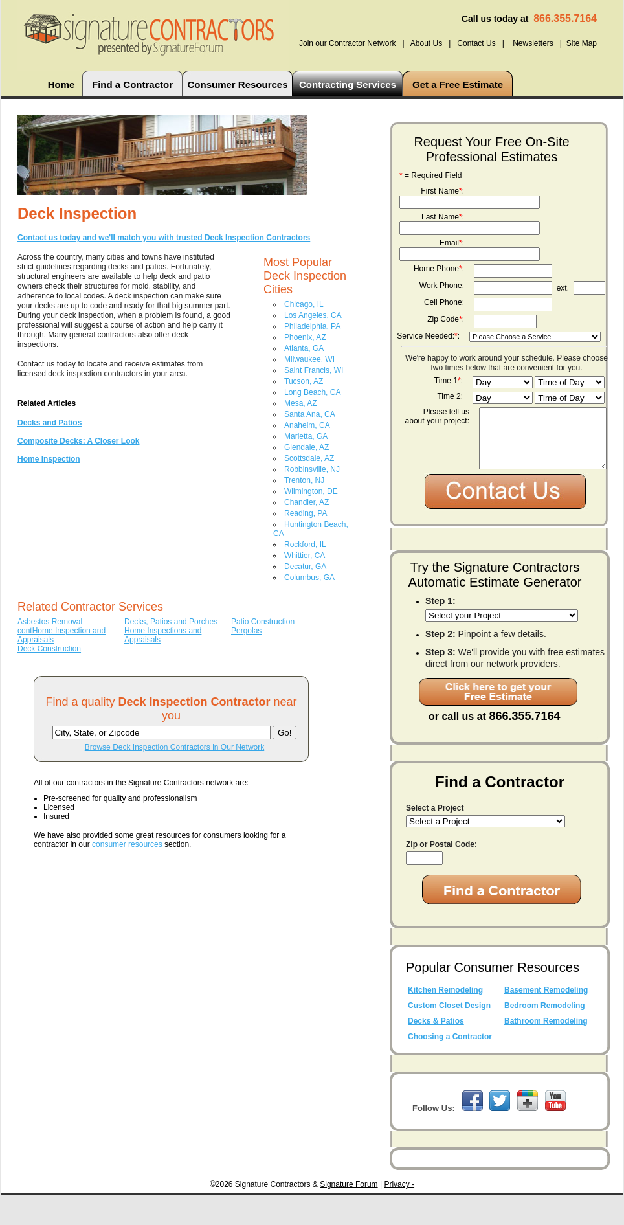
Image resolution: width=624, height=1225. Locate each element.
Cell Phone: (444, 302)
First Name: (442, 191)
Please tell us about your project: (437, 416)
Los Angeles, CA (313, 315)
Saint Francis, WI (313, 370)
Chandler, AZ (306, 502)
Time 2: (450, 396)
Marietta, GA (306, 436)
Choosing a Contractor (450, 1066)
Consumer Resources (237, 84)
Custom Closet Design (449, 1035)
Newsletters (533, 43)
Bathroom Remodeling (546, 1050)
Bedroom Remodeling (544, 1035)
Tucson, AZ (303, 381)
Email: (452, 242)
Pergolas (246, 630)
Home (61, 84)
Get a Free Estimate (457, 84)
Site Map (581, 43)
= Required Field (430, 175)
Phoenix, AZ (305, 337)
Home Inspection (48, 459)
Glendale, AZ (306, 447)
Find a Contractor (132, 84)
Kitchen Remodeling (445, 1019)
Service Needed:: (428, 336)
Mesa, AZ (300, 403)
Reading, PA (306, 513)
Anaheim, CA (307, 425)
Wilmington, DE (311, 491)
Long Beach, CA (312, 392)
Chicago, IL (304, 304)
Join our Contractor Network (347, 43)
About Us (426, 43)
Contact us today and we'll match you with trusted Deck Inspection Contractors (163, 237)
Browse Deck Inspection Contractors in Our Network (174, 747)
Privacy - (399, 1214)
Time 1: (448, 380)
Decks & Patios (436, 1050)
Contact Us (476, 43)
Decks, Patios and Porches (170, 621)
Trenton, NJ (304, 480)
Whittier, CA (304, 555)
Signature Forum (348, 1214)
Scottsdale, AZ (309, 458)
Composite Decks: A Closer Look (78, 440)
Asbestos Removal (49, 621)
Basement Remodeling (546, 1019)
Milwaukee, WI (309, 359)
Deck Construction (49, 648)
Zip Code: (445, 319)
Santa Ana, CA (309, 414)
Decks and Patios (49, 422)
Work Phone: (441, 285)
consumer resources (127, 844)
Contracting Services (347, 84)
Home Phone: (439, 268)
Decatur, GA (305, 566)
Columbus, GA (309, 577)
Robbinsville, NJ (312, 469)
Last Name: (442, 216)
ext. (562, 288)
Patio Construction (263, 621)
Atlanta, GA (304, 348)
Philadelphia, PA (312, 326)
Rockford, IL (305, 544)
